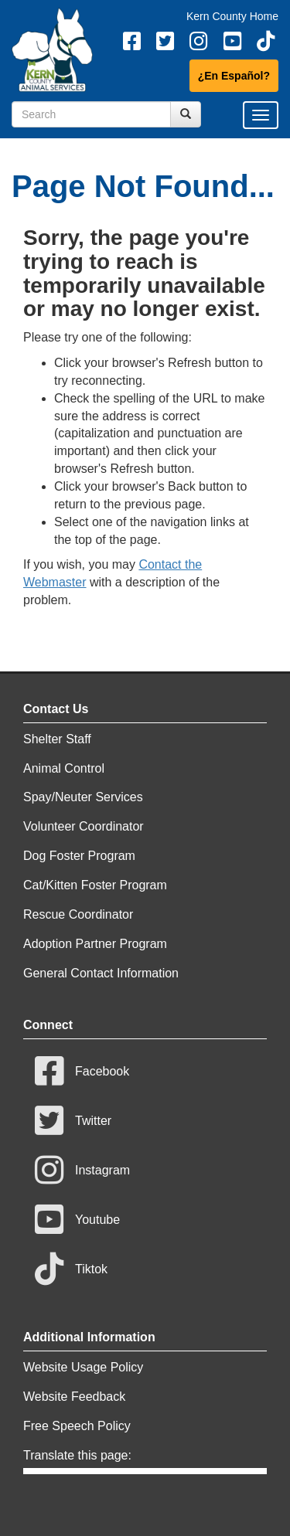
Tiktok (71, 1269)
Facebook (82, 1071)
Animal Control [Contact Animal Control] (63, 768)
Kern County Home (232, 16)
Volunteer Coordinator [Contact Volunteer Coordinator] (83, 826)
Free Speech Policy (77, 1425)
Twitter (73, 1120)
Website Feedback (74, 1396)
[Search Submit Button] (185, 114)
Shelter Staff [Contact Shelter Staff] (57, 739)
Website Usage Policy (83, 1367)
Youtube (77, 1219)
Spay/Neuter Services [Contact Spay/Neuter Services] (83, 797)
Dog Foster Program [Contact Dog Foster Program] (79, 855)
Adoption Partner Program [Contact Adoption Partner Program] (95, 943)
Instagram (82, 1170)
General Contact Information (101, 973)
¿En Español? (234, 76)
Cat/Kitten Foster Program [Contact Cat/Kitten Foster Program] (95, 885)
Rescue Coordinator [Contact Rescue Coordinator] (78, 914)
